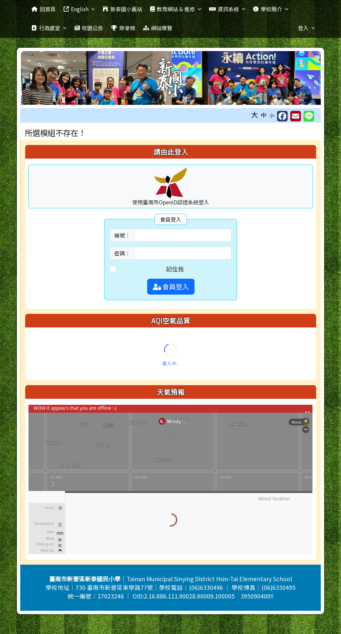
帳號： (122, 235)
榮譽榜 (123, 28)
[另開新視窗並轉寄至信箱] (295, 116)
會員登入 (171, 286)
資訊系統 (227, 9)
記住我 (175, 269)
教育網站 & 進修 (175, 9)
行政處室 (48, 28)
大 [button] (254, 114)
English (79, 9)
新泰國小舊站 (122, 9)
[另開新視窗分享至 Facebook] (282, 116)
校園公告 (89, 28)
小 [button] (271, 115)
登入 (306, 28)
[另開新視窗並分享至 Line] (309, 116)
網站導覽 (157, 28)
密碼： (122, 253)
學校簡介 (270, 9)
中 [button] (264, 115)
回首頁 (43, 9)
